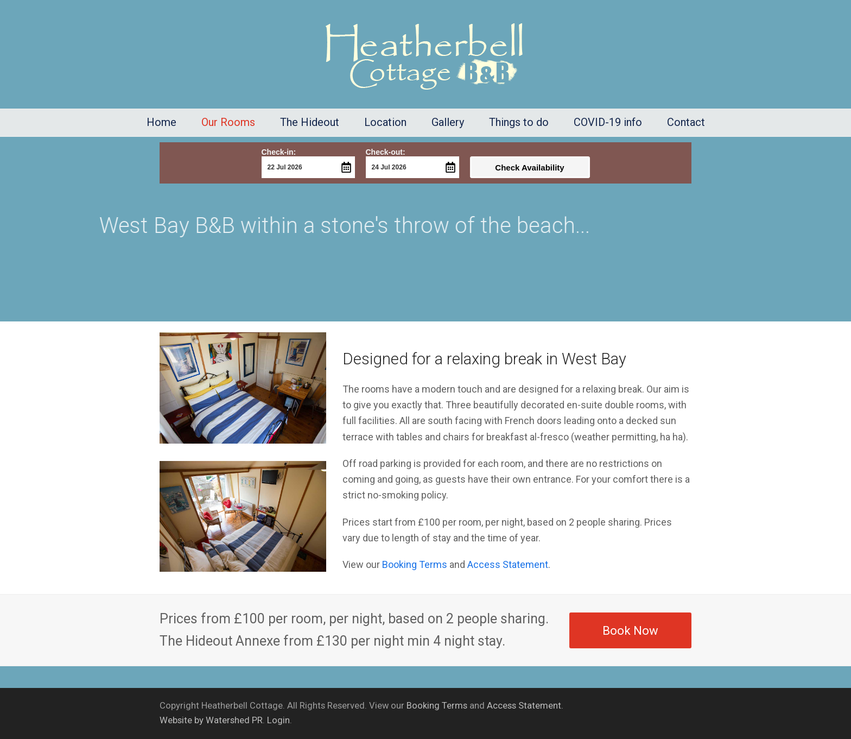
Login (278, 720)
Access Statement (507, 564)
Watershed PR (234, 720)
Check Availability (529, 167)
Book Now (630, 630)
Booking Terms (414, 564)
